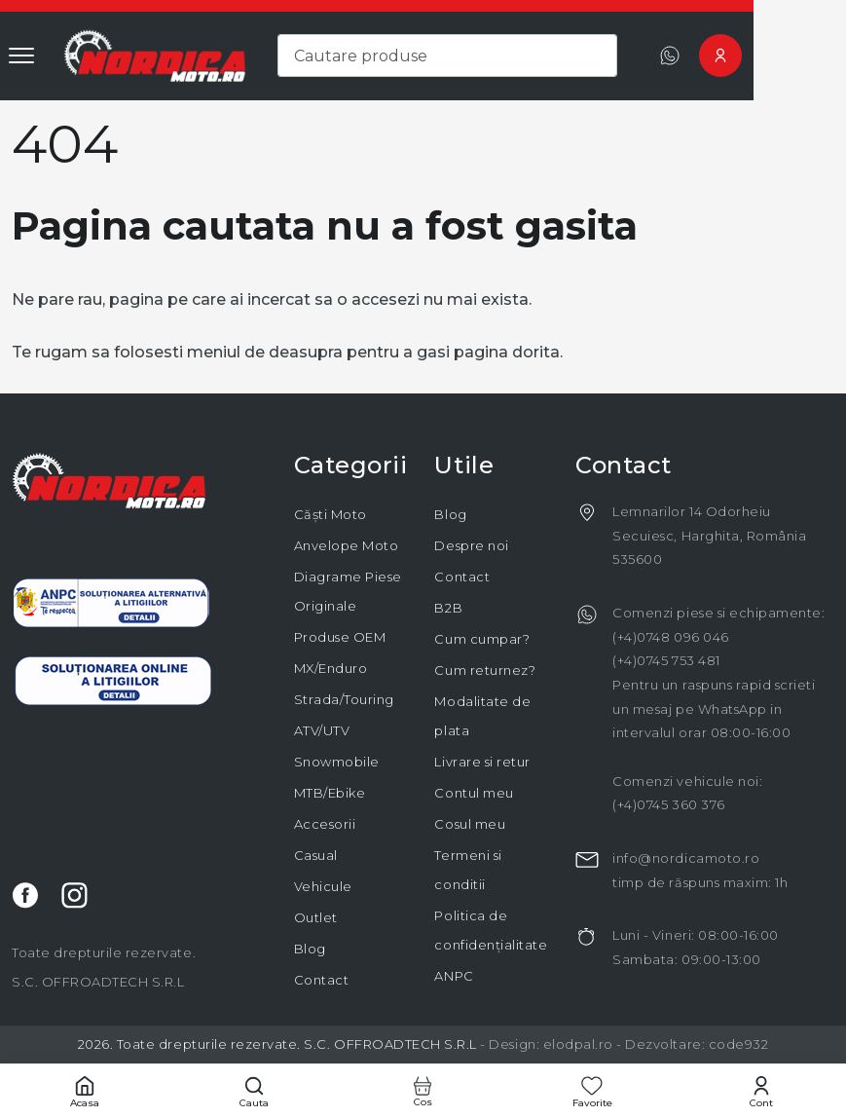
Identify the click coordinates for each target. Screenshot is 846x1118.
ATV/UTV (322, 730)
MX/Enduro (331, 668)
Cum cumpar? (482, 639)
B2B (448, 607)
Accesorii (325, 824)
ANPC (453, 976)
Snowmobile (337, 761)
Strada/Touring (344, 699)
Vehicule (323, 886)
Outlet (316, 917)
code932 (739, 1044)
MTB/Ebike (330, 793)
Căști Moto (330, 514)
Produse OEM (340, 637)
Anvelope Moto (346, 545)
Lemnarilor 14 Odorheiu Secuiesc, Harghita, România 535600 (709, 535)
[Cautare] (254, 1091)
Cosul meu (469, 824)
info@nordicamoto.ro (685, 858)
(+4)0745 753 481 (665, 660)
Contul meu (473, 793)
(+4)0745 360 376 (668, 804)
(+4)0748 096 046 (670, 637)
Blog (310, 948)
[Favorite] (592, 1091)
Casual (316, 855)
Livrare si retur (482, 761)
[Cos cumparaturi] (423, 1091)
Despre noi (471, 545)
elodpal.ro (578, 1044)
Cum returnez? (484, 670)
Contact (321, 980)
